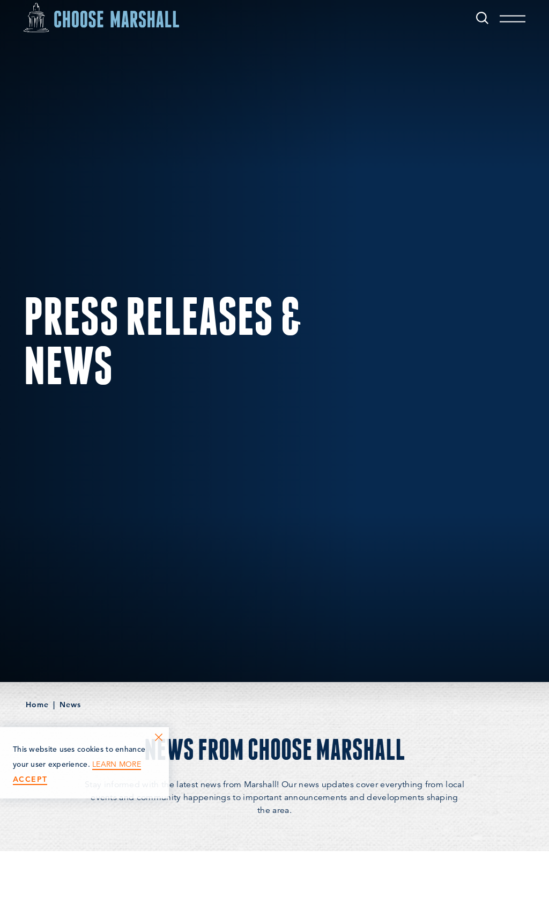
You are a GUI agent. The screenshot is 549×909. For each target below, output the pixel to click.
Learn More (116, 764)
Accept (30, 779)
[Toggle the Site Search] (482, 17)
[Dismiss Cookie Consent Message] (159, 737)
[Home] (101, 17)
